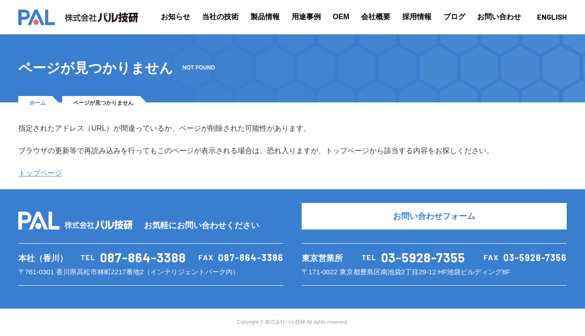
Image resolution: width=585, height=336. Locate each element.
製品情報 (265, 17)
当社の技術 (220, 17)
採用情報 (416, 17)
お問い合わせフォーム (434, 216)
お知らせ (175, 17)
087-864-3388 (143, 257)
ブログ (454, 17)
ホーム (37, 103)
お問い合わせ (499, 17)
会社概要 (375, 17)
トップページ (40, 173)
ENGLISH (552, 16)
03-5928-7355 (423, 257)
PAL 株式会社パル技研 (78, 17)
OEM (341, 17)
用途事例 (306, 17)
